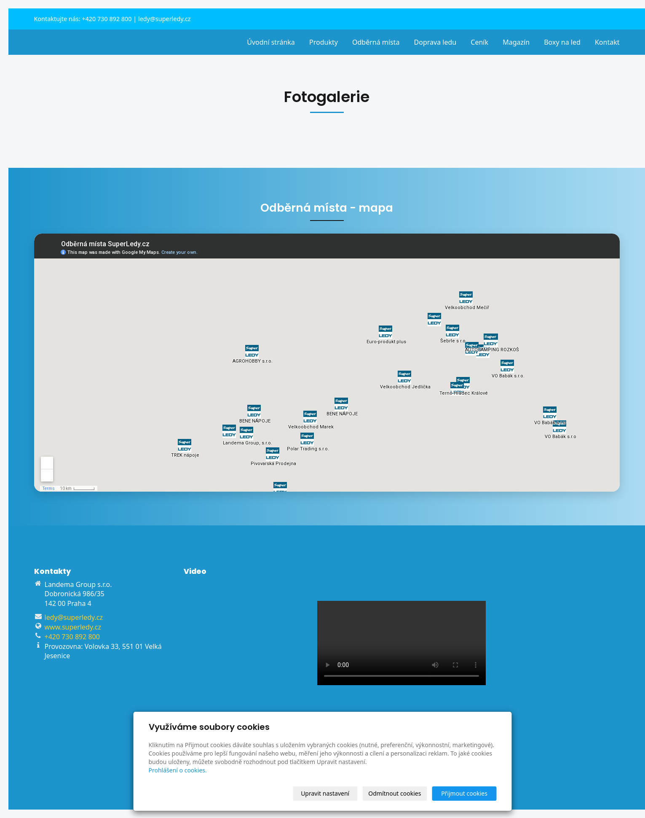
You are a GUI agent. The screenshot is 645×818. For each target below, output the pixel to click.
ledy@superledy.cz (164, 19)
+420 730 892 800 (106, 19)
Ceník (479, 42)
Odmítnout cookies (394, 793)
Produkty (323, 42)
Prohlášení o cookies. (178, 770)
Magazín (516, 42)
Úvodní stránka (271, 42)
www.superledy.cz (73, 627)
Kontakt (607, 42)
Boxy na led (562, 42)
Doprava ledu (435, 42)
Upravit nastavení (325, 793)
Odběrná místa (375, 42)
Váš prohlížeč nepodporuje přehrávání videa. (401, 643)
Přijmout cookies (464, 793)
